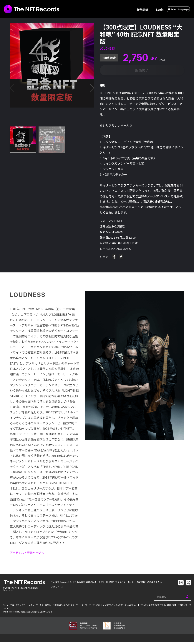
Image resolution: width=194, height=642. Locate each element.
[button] (92, 88)
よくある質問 (78, 582)
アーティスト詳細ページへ (27, 553)
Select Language (178, 9)
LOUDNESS (107, 48)
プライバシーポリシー (125, 582)
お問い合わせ (57, 587)
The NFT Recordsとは (61, 582)
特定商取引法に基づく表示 (148, 582)
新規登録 (142, 10)
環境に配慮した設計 (95, 582)
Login (160, 10)
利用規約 (109, 582)
